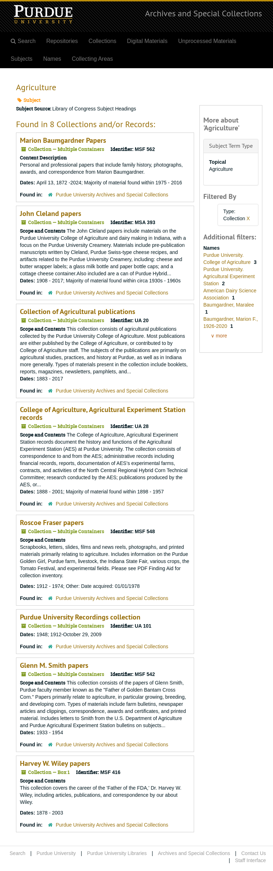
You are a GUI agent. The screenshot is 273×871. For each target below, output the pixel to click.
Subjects (21, 59)
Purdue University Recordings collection (80, 617)
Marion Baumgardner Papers (63, 140)
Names (52, 59)
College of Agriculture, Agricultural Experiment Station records (103, 413)
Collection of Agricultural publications (77, 311)
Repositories (62, 41)
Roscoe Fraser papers (52, 522)
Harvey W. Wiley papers (55, 763)
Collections (102, 41)
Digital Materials (147, 41)
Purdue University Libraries (117, 853)
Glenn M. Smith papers (54, 665)
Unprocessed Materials (207, 41)
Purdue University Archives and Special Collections (112, 195)
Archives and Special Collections (203, 13)
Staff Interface (250, 860)
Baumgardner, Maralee (228, 305)
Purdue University (56, 853)
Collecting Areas (92, 59)
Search (17, 853)
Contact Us (253, 853)
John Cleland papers (50, 213)
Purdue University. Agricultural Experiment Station (229, 276)
